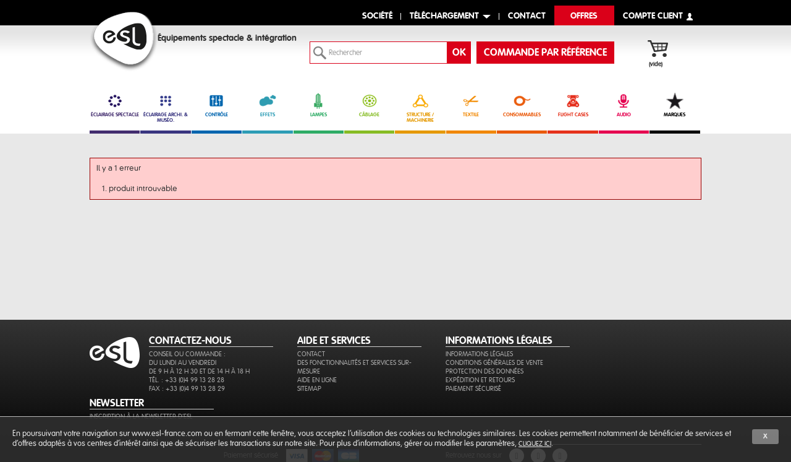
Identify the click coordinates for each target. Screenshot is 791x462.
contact (527, 16)
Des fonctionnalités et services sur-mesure (354, 367)
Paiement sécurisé (473, 388)
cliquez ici (534, 443)
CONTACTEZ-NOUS (190, 341)
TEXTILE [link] (471, 105)
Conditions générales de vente (494, 362)
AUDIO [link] (624, 105)
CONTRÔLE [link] (217, 105)
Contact (311, 354)
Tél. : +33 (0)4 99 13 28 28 (186, 380)
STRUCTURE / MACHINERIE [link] (420, 108)
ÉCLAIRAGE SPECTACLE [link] (115, 105)
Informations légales (479, 354)
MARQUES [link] (674, 105)
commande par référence (545, 53)
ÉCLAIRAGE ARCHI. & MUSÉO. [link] (165, 108)
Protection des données (484, 371)
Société (377, 16)
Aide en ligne (317, 380)
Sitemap (309, 388)
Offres (584, 16)
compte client (653, 16)
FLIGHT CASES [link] (573, 105)
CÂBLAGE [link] (369, 105)
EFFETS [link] (267, 105)
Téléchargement (444, 16)
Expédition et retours (480, 380)
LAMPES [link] (319, 105)
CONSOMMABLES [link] (522, 105)
